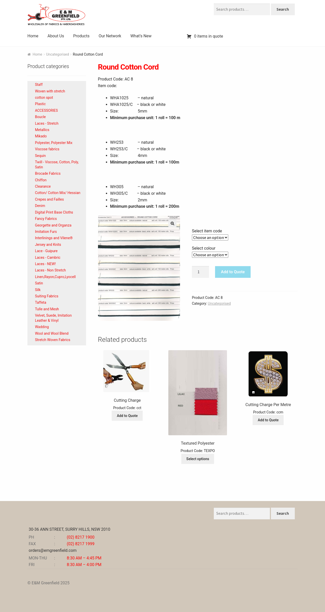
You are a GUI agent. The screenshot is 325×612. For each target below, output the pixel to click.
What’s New (140, 36)
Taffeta (40, 302)
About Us (55, 36)
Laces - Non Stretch (50, 270)
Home (32, 36)
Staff (39, 85)
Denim (40, 206)
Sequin (40, 156)
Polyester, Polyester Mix (54, 143)
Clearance (43, 186)
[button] (172, 223)
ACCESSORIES (46, 110)
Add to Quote (233, 271)
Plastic (40, 104)
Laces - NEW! (45, 264)
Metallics (42, 130)
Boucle (40, 117)
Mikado (41, 136)
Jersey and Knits (48, 245)
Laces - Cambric (47, 257)
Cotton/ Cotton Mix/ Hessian (57, 193)
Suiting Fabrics (46, 296)
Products (81, 36)
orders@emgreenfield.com (53, 550)
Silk (38, 290)
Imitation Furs (46, 232)
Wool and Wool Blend (52, 333)
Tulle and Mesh (47, 309)
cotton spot (44, 97)
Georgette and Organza (53, 225)
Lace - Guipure (46, 251)
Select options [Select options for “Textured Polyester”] (197, 459)
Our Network (110, 36)
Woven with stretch (50, 91)
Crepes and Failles (49, 199)
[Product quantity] (200, 272)
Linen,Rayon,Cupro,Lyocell (55, 277)
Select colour (204, 248)
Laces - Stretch (47, 123)
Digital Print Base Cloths (54, 212)
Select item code (207, 231)
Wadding (42, 327)
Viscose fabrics (47, 149)
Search (283, 9)
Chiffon (41, 180)
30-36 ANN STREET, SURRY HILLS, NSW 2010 (69, 529)
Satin (39, 283)
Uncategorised (57, 54)
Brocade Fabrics (48, 173)
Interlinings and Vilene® (54, 238)
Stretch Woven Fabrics (52, 340)
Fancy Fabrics (46, 219)
